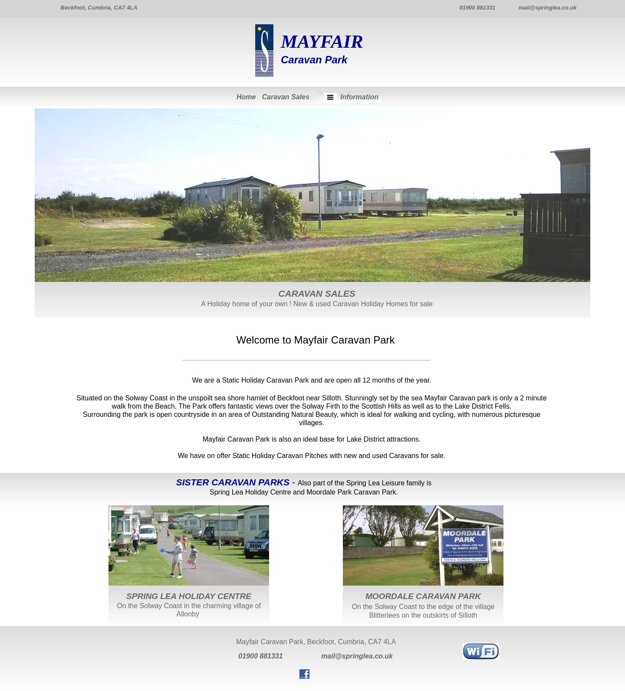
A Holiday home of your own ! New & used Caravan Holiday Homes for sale (317, 304)
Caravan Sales (285, 97)
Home (246, 97)
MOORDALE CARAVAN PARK (423, 596)
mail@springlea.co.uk (357, 656)
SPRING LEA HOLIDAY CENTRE (188, 596)
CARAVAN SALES (316, 293)
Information (359, 97)
